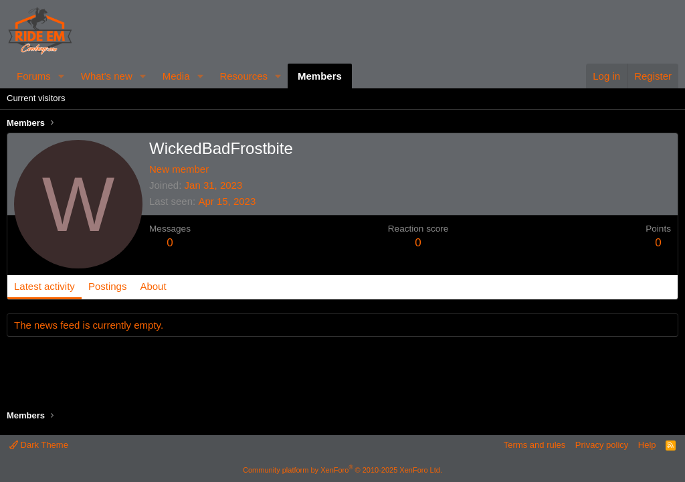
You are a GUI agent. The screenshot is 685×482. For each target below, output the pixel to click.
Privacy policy (601, 445)
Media (176, 76)
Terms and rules (534, 445)
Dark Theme (38, 445)
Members (320, 76)
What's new (106, 76)
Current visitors (36, 98)
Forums (34, 76)
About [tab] (153, 286)
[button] (61, 76)
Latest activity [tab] (44, 286)
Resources (243, 76)
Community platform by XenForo (342, 470)
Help (647, 445)
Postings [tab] (107, 286)
